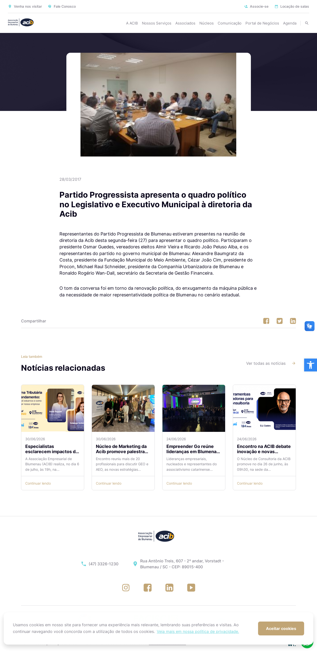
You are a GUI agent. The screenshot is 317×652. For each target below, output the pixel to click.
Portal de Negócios (262, 23)
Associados (185, 23)
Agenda (289, 23)
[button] (310, 365)
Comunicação (229, 23)
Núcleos (206, 23)
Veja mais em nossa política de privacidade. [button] (198, 631)
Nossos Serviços (156, 23)
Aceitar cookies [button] (281, 628)
